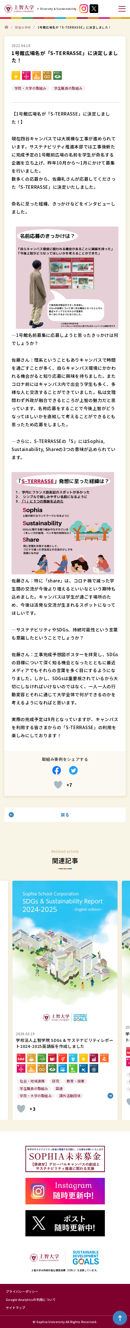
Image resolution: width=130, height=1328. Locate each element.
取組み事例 (23, 27)
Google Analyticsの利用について (31, 1299)
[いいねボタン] (58, 784)
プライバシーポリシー (22, 1291)
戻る (65, 815)
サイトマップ (15, 1307)
